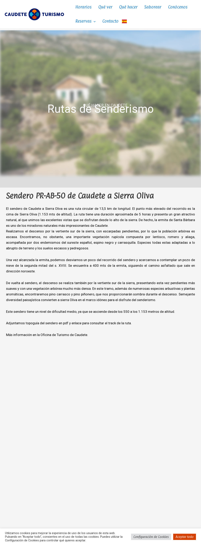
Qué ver (105, 7)
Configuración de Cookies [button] (151, 537)
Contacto (110, 21)
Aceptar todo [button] (185, 537)
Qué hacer (128, 7)
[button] (94, 21)
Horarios (83, 7)
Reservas (85, 21)
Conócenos (177, 7)
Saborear (152, 7)
